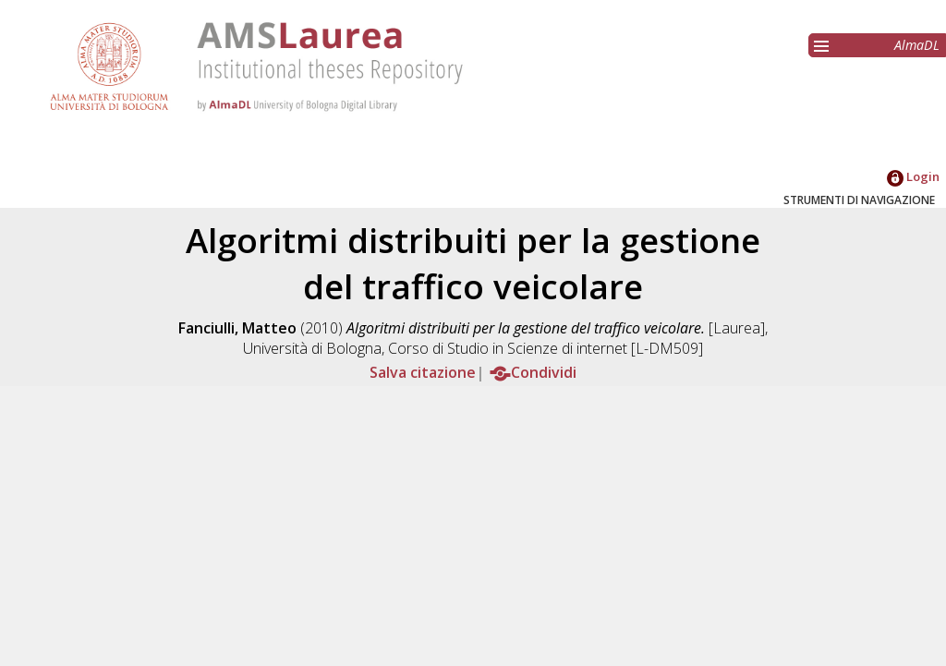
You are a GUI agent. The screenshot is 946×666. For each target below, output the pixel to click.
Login (913, 176)
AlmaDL (917, 45)
